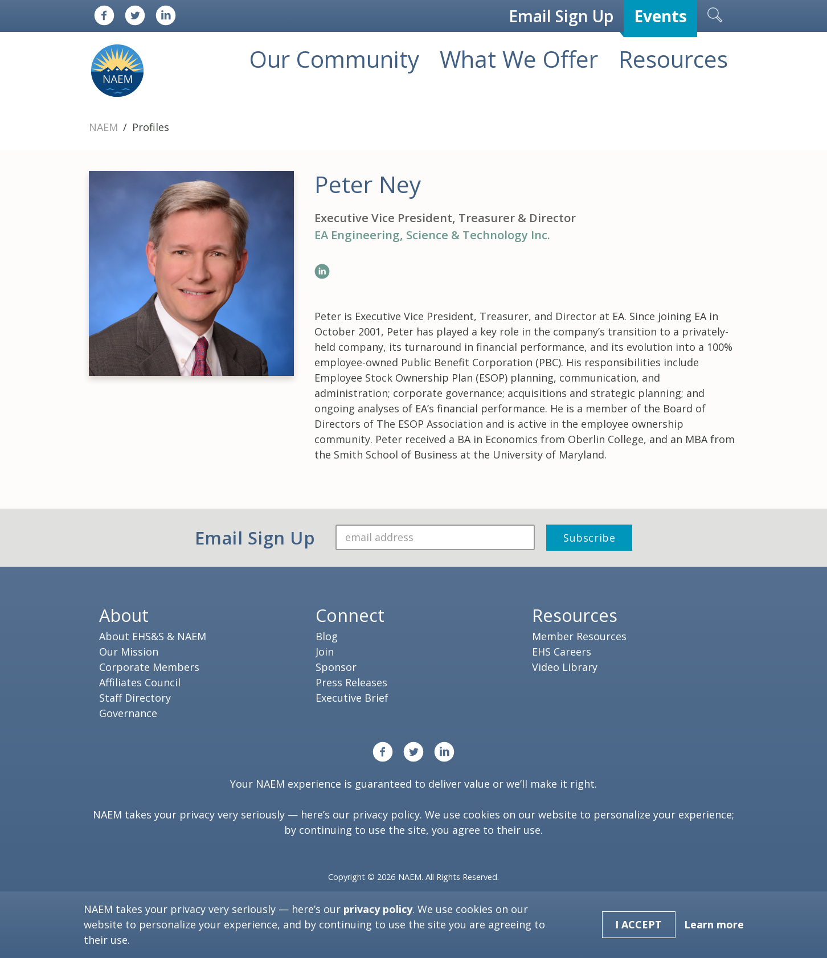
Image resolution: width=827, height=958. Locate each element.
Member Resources (579, 636)
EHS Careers (561, 651)
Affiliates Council (140, 682)
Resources (673, 59)
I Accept (638, 924)
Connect (350, 615)
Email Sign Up (561, 16)
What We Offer (519, 59)
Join (325, 651)
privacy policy (386, 814)
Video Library (564, 667)
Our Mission (128, 651)
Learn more (714, 924)
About (124, 615)
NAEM (105, 127)
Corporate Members (149, 667)
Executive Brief (352, 698)
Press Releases (351, 682)
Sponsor (336, 667)
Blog (327, 636)
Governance (128, 713)
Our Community (334, 59)
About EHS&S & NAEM (152, 636)
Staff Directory (135, 698)
